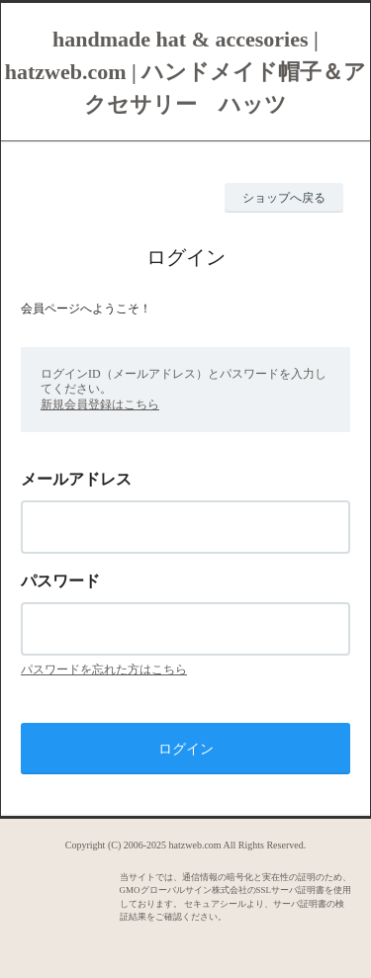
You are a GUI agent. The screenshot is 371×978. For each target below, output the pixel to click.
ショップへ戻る (283, 198)
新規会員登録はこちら (100, 404)
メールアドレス (76, 479)
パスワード (60, 581)
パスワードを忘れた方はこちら (104, 669)
